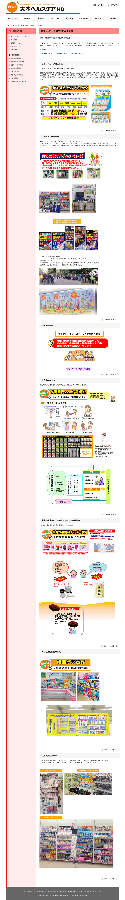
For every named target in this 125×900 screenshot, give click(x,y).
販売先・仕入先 (16, 43)
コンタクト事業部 (17, 75)
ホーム (8, 25)
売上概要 (14, 40)
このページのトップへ (111, 130)
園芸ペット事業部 (17, 65)
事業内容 (16, 25)
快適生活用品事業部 (18, 61)
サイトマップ (112, 5)
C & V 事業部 (15, 71)
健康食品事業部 (16, 68)
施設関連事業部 (16, 58)
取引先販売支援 (16, 46)
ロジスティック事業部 (18, 81)
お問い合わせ (97, 5)
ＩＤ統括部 (14, 78)
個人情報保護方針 (40, 891)
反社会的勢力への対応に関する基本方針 (62, 891)
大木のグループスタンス (19, 36)
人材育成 (14, 50)
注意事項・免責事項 (84, 891)
